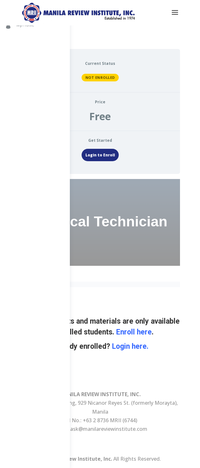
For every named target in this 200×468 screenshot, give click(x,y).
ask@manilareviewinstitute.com (108, 428)
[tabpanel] (100, 280)
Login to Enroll (100, 155)
